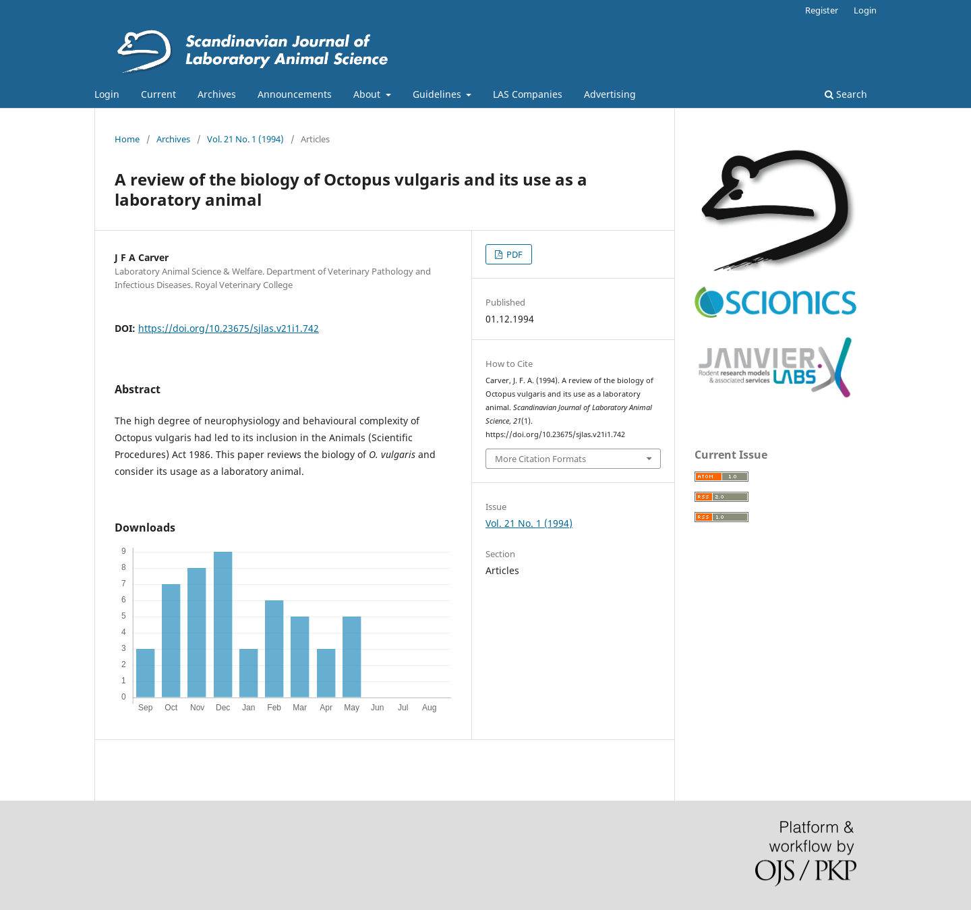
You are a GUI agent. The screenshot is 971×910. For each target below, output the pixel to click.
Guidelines (438, 94)
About (368, 94)
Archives (217, 94)
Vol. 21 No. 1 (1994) (245, 139)
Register (821, 10)
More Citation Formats (540, 459)
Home (127, 139)
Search (846, 94)
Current (158, 94)
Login (106, 94)
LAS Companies (527, 94)
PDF (513, 254)
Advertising (610, 94)
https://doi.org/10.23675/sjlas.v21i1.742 (228, 328)
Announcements (295, 94)
